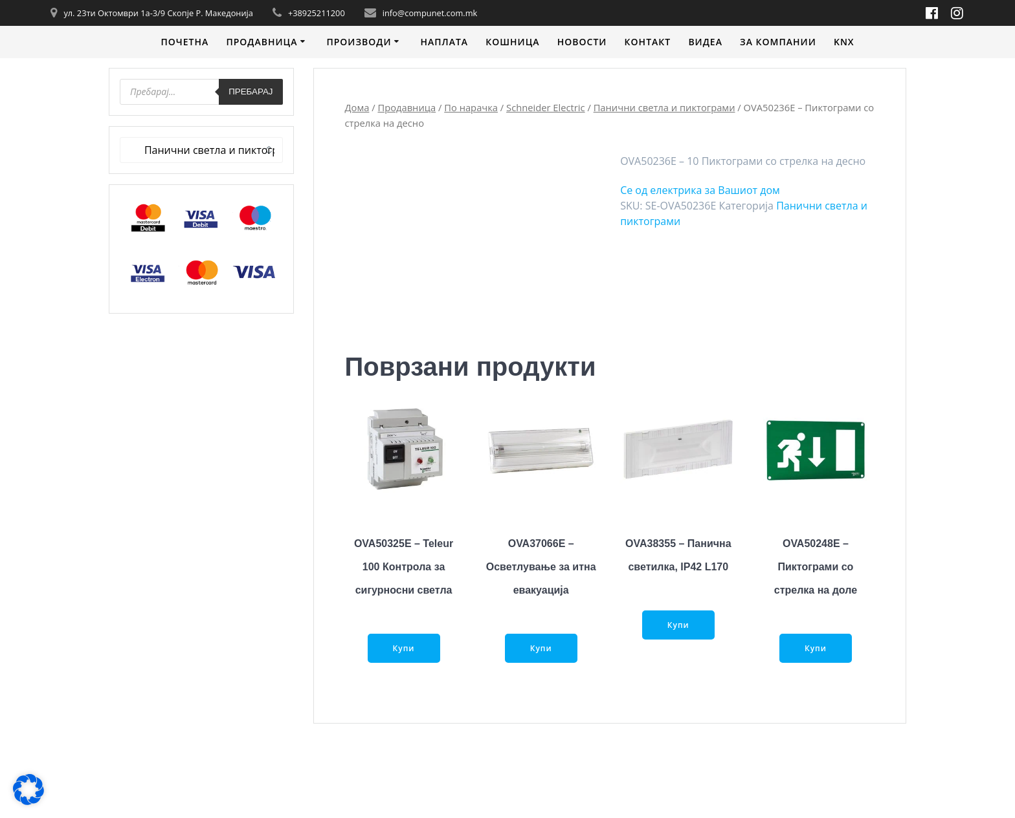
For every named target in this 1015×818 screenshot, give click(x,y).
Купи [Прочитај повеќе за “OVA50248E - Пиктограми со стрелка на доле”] (816, 648)
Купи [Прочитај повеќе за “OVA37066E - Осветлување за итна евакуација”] (541, 648)
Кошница (512, 42)
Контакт (648, 42)
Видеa (705, 42)
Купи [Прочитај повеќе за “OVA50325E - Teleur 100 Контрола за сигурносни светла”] (404, 648)
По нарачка (471, 107)
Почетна (184, 42)
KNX (844, 42)
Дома (357, 107)
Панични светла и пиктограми (664, 107)
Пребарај (251, 91)
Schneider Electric (545, 107)
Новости (582, 42)
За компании (778, 42)
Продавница (261, 42)
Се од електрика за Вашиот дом (700, 190)
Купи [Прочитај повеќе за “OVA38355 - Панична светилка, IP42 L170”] (678, 624)
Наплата (444, 42)
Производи (358, 42)
